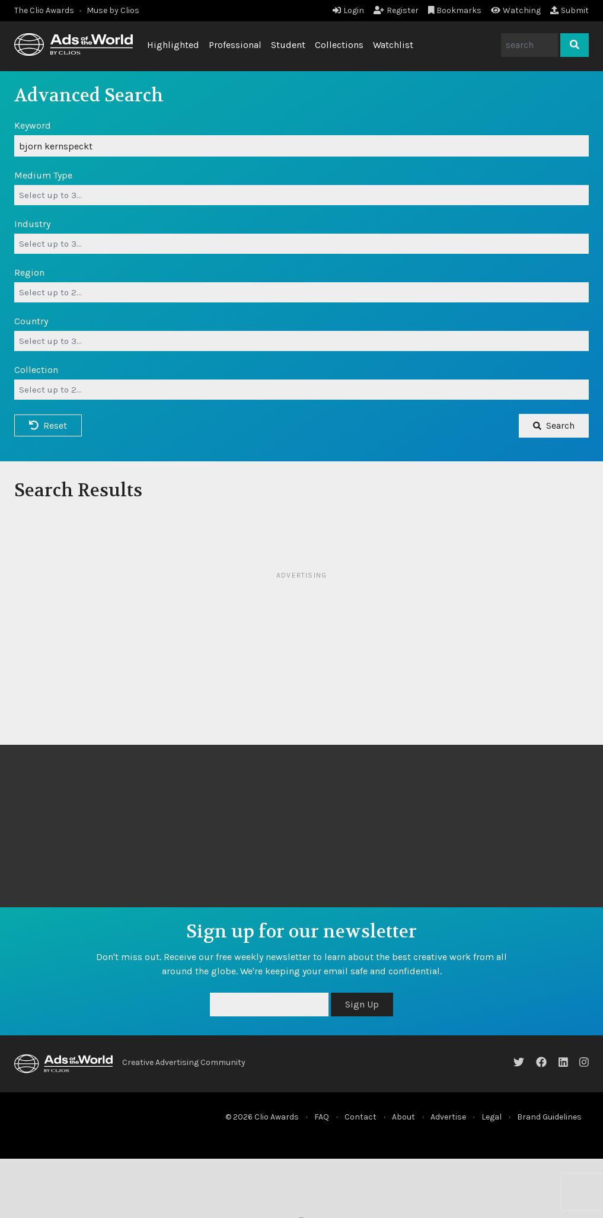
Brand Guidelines (549, 1117)
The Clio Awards (44, 10)
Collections (339, 44)
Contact (360, 1117)
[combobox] (301, 195)
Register (396, 10)
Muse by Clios (113, 10)
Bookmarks (455, 10)
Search (554, 425)
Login (348, 10)
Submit (569, 10)
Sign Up (362, 1004)
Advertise (448, 1117)
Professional (235, 44)
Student (288, 44)
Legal (491, 1117)
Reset (48, 425)
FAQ (321, 1117)
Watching (516, 10)
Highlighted (173, 44)
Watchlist (393, 44)
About (403, 1117)
